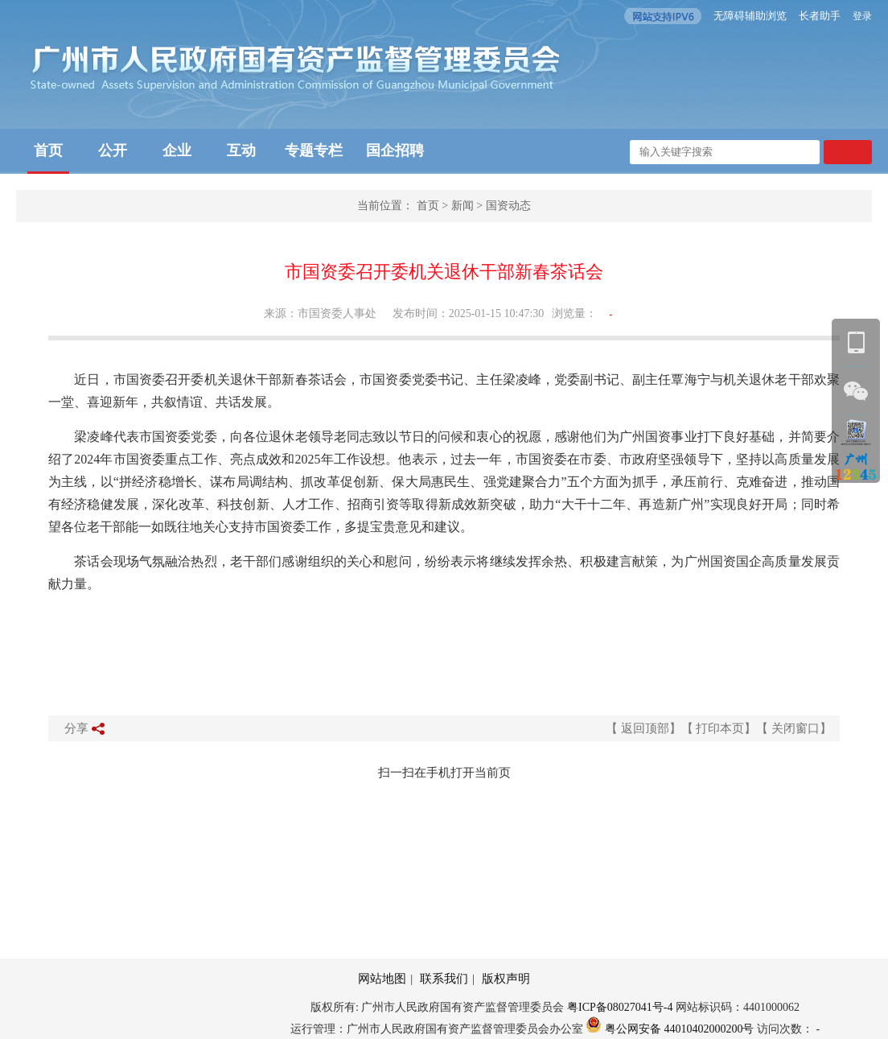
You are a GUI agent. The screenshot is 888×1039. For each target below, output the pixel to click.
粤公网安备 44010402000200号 (670, 1029)
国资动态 (508, 206)
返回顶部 (645, 728)
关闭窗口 (795, 728)
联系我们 (444, 978)
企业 (176, 150)
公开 (112, 150)
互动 (241, 150)
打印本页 (720, 728)
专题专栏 (314, 150)
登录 (862, 16)
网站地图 (382, 978)
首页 (48, 150)
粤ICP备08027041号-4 (619, 1007)
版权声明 (506, 978)
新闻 (462, 206)
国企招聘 (395, 150)
